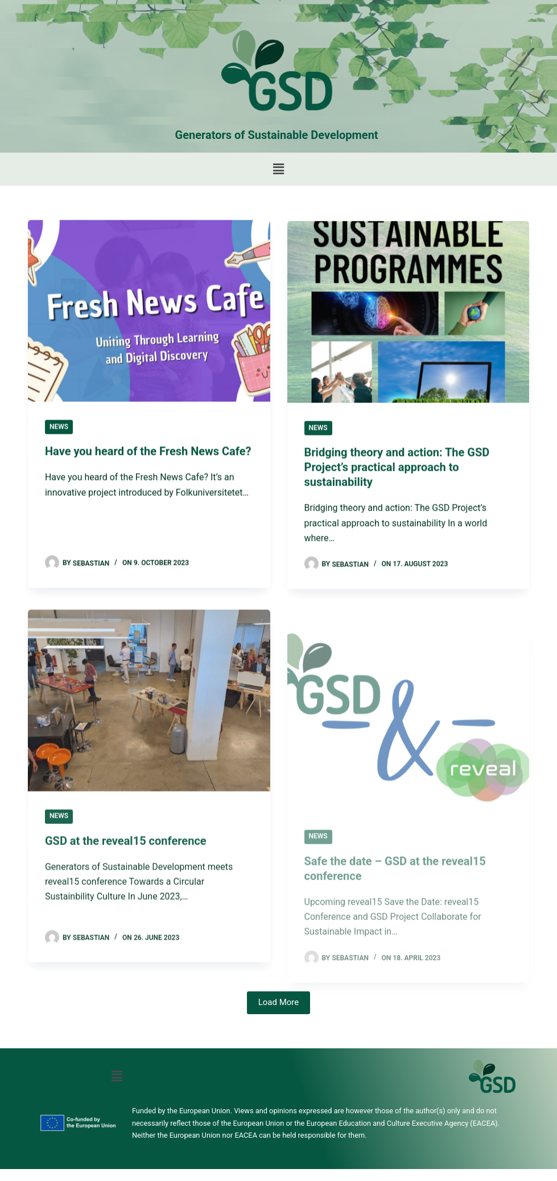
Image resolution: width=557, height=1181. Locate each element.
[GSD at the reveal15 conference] (149, 708)
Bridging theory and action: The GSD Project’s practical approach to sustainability (397, 469)
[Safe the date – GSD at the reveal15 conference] (408, 752)
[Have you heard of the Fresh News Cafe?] (149, 311)
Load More (278, 1002)
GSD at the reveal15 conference (126, 849)
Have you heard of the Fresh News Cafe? (148, 452)
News (58, 427)
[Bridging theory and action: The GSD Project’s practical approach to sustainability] (408, 314)
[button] (278, 169)
